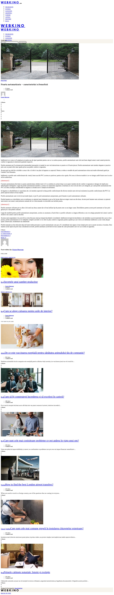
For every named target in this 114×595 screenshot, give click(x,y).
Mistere (8, 19)
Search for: (4, 40)
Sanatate (8, 11)
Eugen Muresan (5, 97)
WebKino (10, 2)
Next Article (6, 292)
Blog (7, 21)
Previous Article (8, 257)
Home (2, 80)
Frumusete (9, 7)
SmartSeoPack (18, 588)
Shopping (8, 13)
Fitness (8, 9)
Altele (7, 17)
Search (22, 42)
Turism (7, 15)
